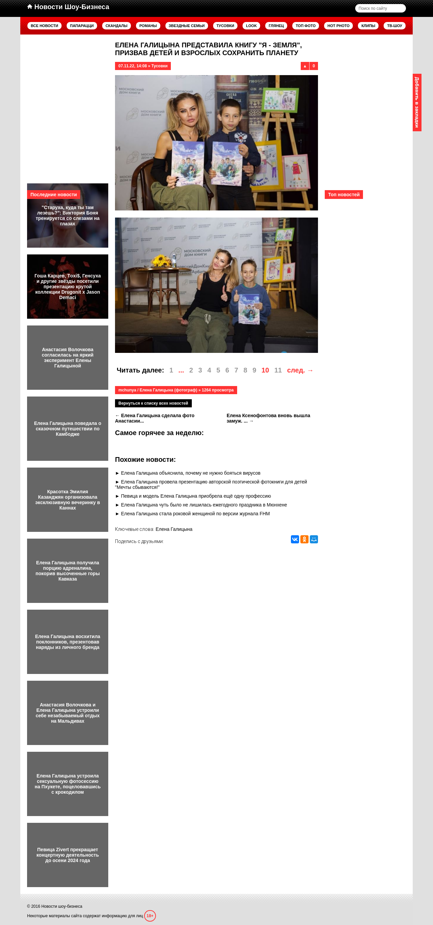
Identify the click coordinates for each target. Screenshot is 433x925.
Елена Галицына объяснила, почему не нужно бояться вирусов (190, 473)
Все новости (44, 26)
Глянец (276, 26)
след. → (300, 370)
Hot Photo (338, 26)
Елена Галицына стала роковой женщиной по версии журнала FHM (195, 513)
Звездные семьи (187, 26)
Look (251, 26)
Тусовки (225, 26)
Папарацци (82, 26)
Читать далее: (140, 370)
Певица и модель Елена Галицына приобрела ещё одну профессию (196, 496)
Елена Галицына (174, 529)
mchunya (127, 390)
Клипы (368, 26)
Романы (148, 26)
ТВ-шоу (394, 26)
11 (278, 370)
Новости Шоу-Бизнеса (68, 6)
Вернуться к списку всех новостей (153, 403)
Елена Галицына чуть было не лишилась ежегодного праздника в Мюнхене (204, 504)
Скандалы (117, 26)
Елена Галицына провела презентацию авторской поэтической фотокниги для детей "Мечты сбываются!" (211, 484)
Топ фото (306, 26)
